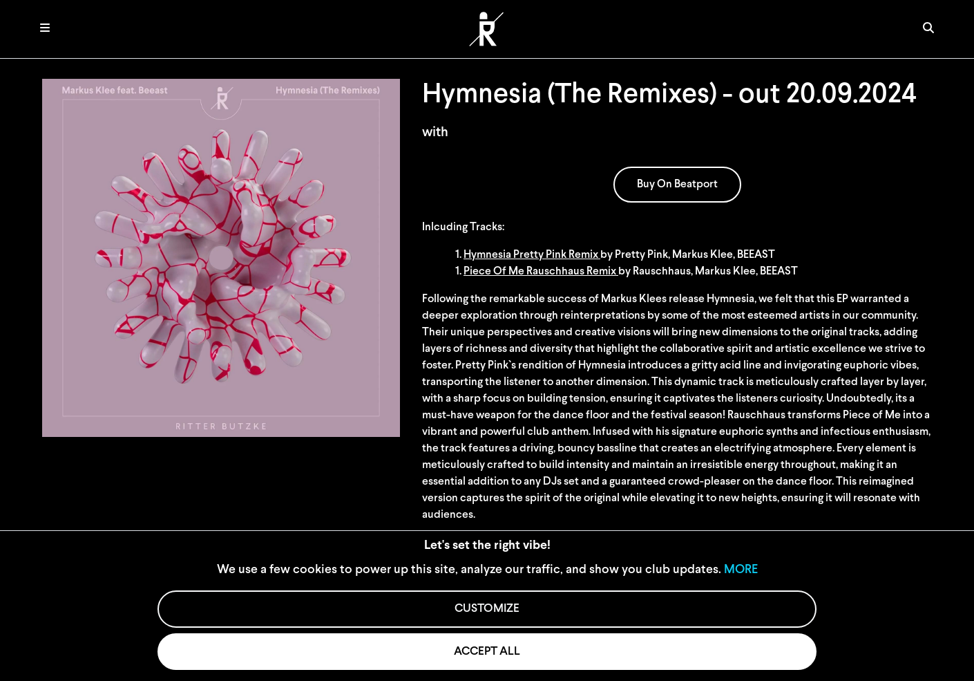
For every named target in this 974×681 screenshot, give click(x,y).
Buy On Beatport (677, 184)
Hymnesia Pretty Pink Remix (532, 255)
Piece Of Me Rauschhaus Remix (541, 271)
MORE (741, 570)
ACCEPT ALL (487, 651)
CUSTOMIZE (487, 609)
